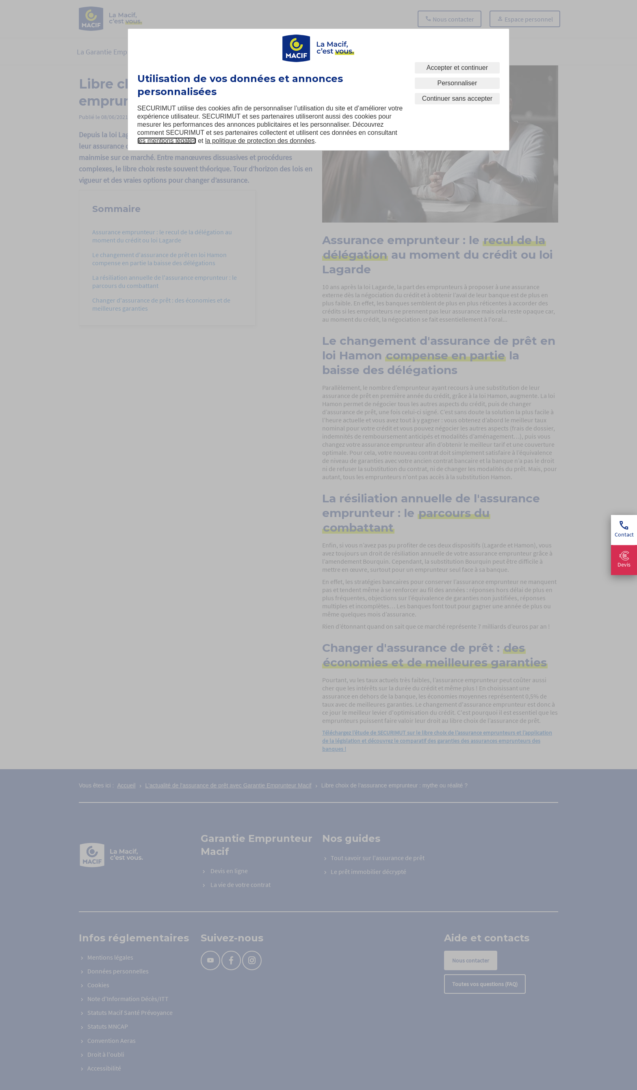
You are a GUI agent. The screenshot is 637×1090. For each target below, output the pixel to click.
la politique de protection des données (260, 140)
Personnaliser (457, 83)
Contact (624, 529)
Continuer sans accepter (457, 98)
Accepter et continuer (457, 67)
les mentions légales (166, 140)
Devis (624, 559)
